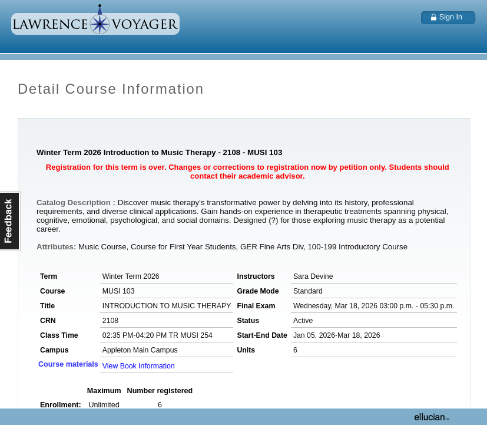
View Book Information (138, 366)
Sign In (450, 17)
